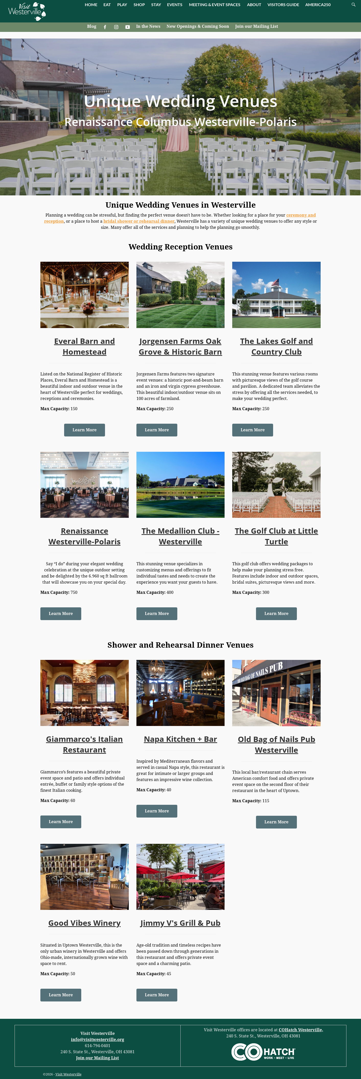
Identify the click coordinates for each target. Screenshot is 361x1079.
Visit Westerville (68, 1074)
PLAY (122, 4)
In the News (148, 26)
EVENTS (174, 4)
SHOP (139, 4)
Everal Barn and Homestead (84, 346)
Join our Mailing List (256, 26)
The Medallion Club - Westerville (180, 536)
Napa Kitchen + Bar (180, 739)
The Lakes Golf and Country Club (276, 346)
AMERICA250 (318, 4)
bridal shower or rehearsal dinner (138, 221)
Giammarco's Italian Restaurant (84, 744)
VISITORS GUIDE (283, 4)
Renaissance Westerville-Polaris (85, 536)
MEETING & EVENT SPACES (214, 4)
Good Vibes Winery (84, 923)
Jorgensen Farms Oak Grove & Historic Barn (180, 346)
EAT (107, 4)
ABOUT (254, 4)
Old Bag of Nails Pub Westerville (276, 744)
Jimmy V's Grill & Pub (180, 923)
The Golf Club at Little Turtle (276, 536)
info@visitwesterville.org (97, 1039)
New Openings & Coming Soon (198, 26)
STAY (156, 4)
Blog (91, 26)
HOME (91, 4)
